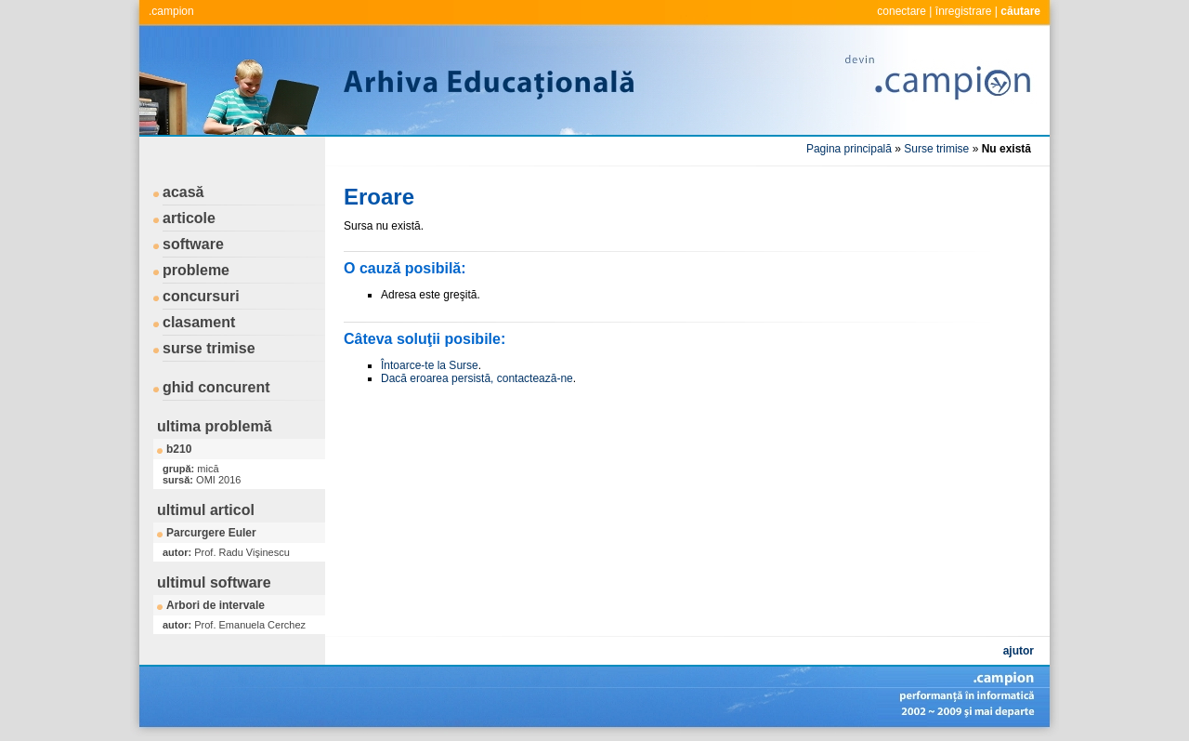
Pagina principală (849, 148)
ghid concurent (216, 387)
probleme (196, 270)
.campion (171, 11)
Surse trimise (936, 148)
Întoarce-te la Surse (429, 365)
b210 (178, 449)
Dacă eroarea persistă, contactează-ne (477, 378)
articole (189, 218)
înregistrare (963, 11)
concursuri (201, 296)
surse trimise (209, 348)
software (193, 244)
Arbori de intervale (215, 605)
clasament (199, 322)
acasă (183, 192)
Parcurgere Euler (211, 532)
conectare (901, 11)
